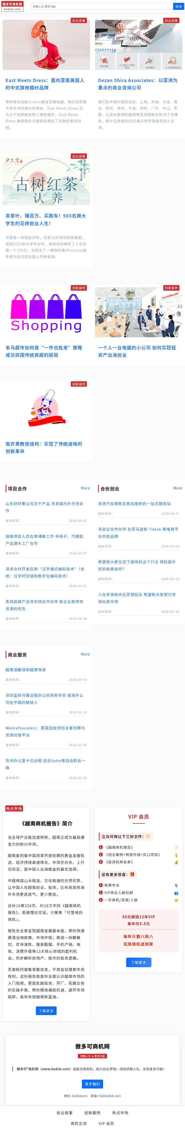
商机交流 (79, 1123)
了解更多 (46, 1010)
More (85, 487)
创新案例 (92, 1112)
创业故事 (65, 1112)
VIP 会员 (106, 1123)
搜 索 (179, 6)
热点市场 (120, 1112)
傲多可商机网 (92, 1046)
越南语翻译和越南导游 (26, 669)
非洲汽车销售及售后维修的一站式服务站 (134, 503)
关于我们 (92, 1083)
